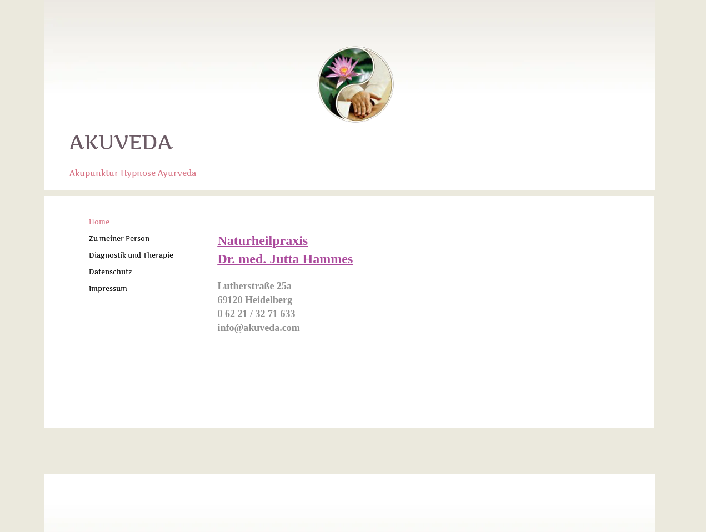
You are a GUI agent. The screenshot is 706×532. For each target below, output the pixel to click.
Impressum (108, 288)
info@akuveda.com (259, 327)
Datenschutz (110, 272)
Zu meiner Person (119, 238)
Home (99, 222)
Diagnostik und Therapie (131, 255)
